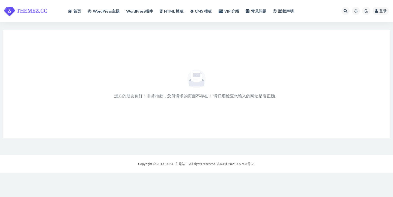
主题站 (180, 164)
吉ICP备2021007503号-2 (235, 164)
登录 (381, 10)
